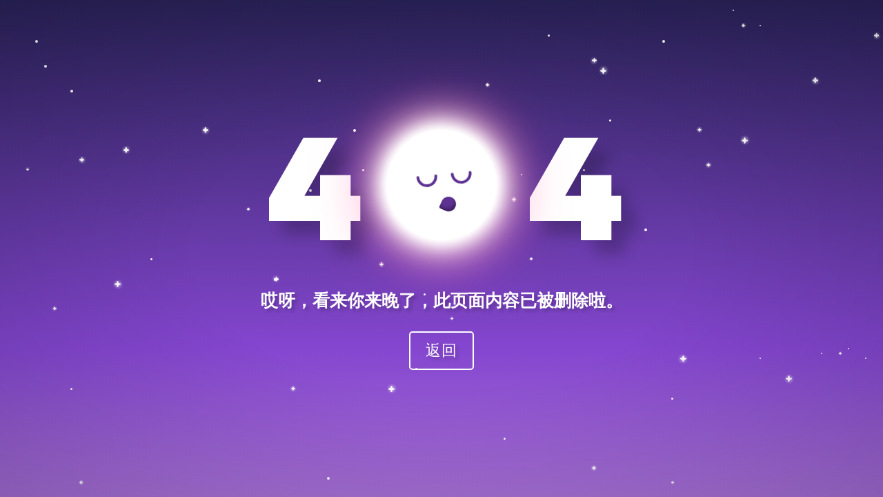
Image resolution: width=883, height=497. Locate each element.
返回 (441, 349)
